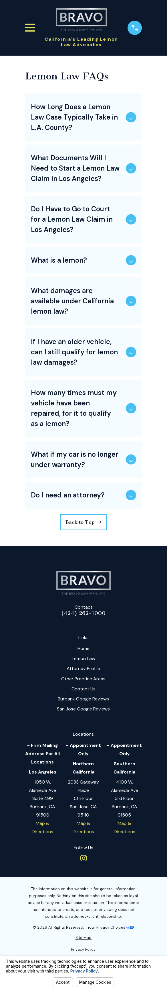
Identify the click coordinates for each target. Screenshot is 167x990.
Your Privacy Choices (111, 927)
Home (83, 648)
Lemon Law (83, 658)
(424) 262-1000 (83, 613)
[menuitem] (83, 937)
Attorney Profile (83, 668)
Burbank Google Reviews (83, 699)
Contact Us (83, 689)
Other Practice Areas (83, 679)
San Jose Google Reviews (83, 709)
